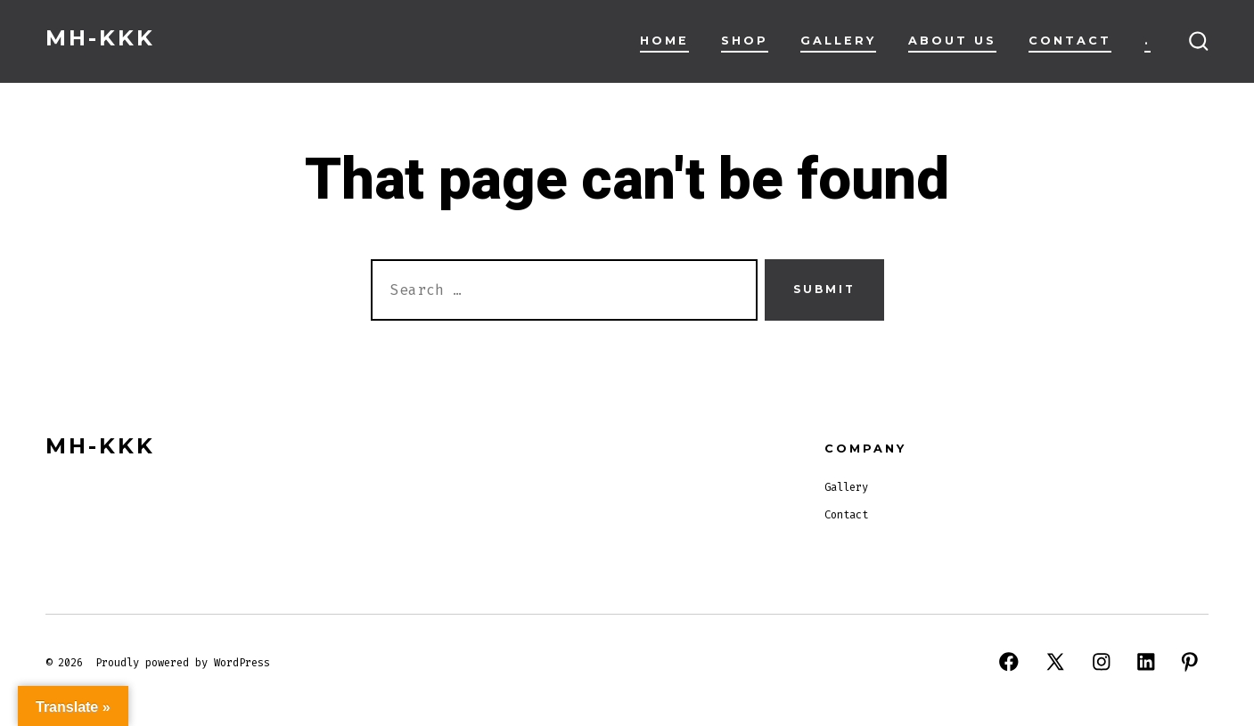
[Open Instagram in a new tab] (1101, 662)
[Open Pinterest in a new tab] (1190, 662)
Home (664, 40)
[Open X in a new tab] (1055, 662)
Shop (744, 40)
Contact (1070, 40)
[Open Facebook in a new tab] (1009, 662)
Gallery (838, 40)
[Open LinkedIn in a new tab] (1146, 662)
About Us (952, 40)
